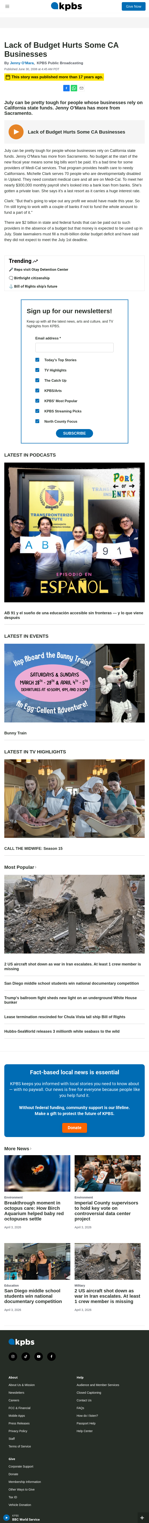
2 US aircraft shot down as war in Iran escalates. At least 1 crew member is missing (72, 966)
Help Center (85, 1431)
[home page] (66, 6)
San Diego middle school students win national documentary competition (71, 983)
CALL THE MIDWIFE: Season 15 (33, 848)
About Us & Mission (22, 1385)
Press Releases (19, 1423)
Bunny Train (15, 733)
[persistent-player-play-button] (6, 1517)
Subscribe (74, 433)
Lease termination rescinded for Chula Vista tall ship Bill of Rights (64, 1017)
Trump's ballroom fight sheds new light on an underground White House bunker (70, 1000)
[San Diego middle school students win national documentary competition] (37, 1261)
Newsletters (16, 1392)
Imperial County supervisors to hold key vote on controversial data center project (106, 1211)
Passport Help (86, 1423)
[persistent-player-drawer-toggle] (143, 1517)
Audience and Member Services (98, 1385)
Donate (74, 1127)
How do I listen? (87, 1415)
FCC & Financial (19, 1408)
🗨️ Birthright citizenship (29, 278)
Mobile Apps (17, 1415)
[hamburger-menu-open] (7, 6)
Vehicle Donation (20, 1505)
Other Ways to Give (22, 1489)
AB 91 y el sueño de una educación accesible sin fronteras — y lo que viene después (73, 615)
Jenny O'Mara (22, 63)
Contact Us (84, 1400)
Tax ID (13, 1497)
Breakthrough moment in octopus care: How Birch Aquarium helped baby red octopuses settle (34, 1211)
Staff (12, 1438)
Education (11, 1285)
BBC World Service (26, 1520)
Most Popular (20, 867)
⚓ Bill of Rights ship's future (33, 286)
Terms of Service (20, 1446)
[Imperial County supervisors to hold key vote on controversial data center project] (108, 1173)
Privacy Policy (18, 1431)
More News (18, 1148)
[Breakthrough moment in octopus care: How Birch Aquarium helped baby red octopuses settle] (37, 1173)
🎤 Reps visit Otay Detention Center (38, 269)
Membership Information (25, 1482)
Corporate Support (21, 1466)
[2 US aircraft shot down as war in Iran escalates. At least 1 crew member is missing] (108, 1261)
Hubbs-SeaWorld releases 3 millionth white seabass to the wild (62, 1031)
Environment (13, 1197)
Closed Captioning (89, 1392)
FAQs (80, 1408)
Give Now (133, 6)
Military (80, 1285)
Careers (14, 1400)
